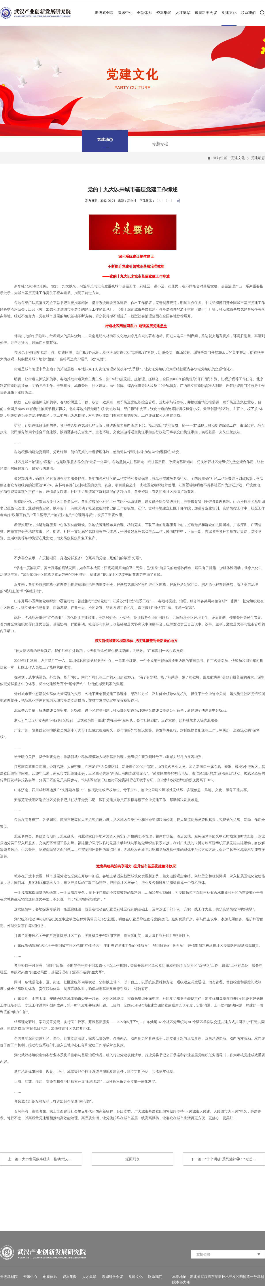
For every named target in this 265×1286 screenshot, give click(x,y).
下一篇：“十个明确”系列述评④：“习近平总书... (228, 1159)
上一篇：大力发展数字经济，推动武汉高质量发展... (45, 1159)
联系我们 (248, 13)
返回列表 (132, 1159)
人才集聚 (182, 13)
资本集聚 (163, 13)
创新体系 (144, 13)
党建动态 (258, 158)
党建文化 (229, 13)
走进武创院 (104, 13)
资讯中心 (125, 13)
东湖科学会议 (206, 13)
